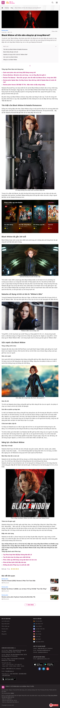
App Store (38, 664)
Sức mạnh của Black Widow (10, 57)
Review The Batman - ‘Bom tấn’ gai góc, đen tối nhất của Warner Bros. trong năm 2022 (29, 77)
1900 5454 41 (9, 668)
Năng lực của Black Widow (10, 59)
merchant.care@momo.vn (43, 650)
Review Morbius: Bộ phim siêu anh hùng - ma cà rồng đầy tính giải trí (24, 75)
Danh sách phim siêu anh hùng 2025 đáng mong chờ (19, 72)
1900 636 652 (45, 648)
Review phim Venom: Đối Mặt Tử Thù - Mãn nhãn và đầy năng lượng (24, 84)
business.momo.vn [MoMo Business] (43, 652)
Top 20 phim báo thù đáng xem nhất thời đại (16, 557)
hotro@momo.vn (9, 671)
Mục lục (30, 46)
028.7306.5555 (14, 673)
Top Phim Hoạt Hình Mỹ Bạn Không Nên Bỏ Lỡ (17, 554)
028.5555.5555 (6, 675)
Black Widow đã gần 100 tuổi (10, 52)
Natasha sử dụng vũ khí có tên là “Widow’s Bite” (15, 54)
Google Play (49, 664)
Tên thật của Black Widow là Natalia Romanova (15, 49)
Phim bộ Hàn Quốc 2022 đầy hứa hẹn (14, 562)
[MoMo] (2, 7)
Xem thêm (30, 604)
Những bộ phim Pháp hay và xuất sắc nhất (16, 565)
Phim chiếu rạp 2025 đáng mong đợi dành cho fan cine (20, 559)
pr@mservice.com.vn (42, 658)
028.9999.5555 (22, 673)
